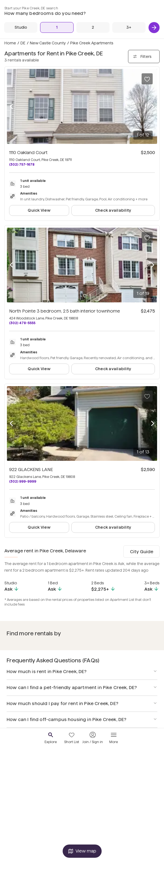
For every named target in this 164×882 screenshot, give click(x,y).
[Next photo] (152, 106)
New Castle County (48, 43)
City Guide (141, 551)
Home (10, 43)
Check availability (113, 210)
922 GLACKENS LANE (31, 469)
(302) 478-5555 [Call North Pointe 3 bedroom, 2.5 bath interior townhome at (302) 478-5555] (22, 323)
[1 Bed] (56, 27)
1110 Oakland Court (28, 152)
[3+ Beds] (129, 27)
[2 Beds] (93, 27)
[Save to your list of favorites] (147, 78)
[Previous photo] (11, 106)
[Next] (154, 27)
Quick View (39, 210)
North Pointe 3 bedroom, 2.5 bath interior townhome (64, 311)
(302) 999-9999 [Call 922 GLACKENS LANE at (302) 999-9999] (22, 481)
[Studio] (20, 27)
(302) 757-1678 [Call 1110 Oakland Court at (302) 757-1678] (22, 164)
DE (22, 43)
